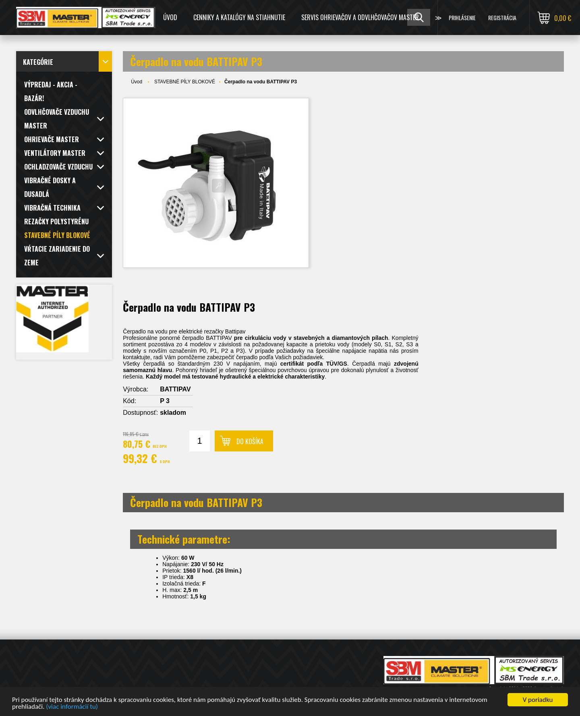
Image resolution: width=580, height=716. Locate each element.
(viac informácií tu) (72, 708)
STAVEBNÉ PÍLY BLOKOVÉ (184, 82)
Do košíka (249, 441)
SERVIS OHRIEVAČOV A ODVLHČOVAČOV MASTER (360, 17)
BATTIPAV (175, 389)
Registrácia (502, 17)
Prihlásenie (462, 17)
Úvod (170, 17)
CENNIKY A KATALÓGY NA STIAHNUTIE (239, 17)
